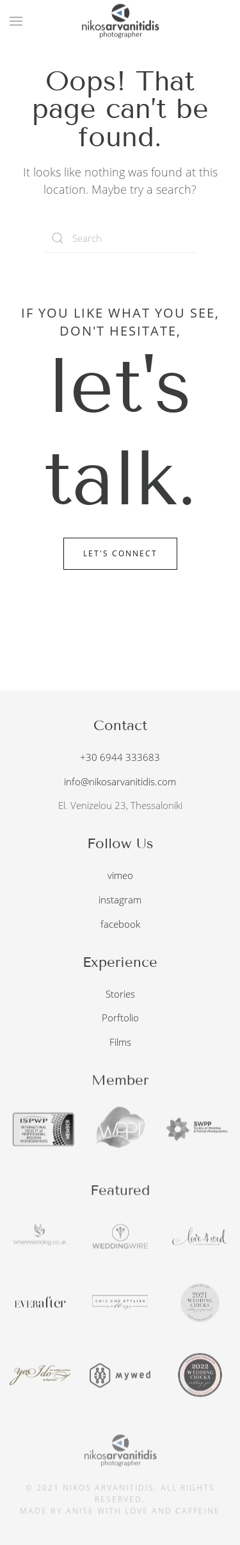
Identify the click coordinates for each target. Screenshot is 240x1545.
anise (80, 1508)
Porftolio (120, 1016)
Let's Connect (120, 553)
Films (120, 1040)
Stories (120, 992)
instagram (120, 898)
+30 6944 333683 (120, 755)
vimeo (120, 873)
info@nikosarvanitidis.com (120, 779)
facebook (120, 922)
